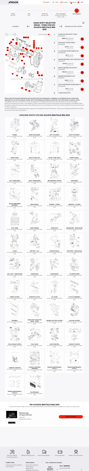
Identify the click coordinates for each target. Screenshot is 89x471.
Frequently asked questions (14, 465)
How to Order (10, 466)
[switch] (49, 34)
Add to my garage (71, 416)
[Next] (60, 26)
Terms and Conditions (32, 465)
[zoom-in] (15, 34)
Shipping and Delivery (32, 470)
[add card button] (82, 39)
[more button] (79, 39)
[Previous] (28, 26)
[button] (83, 22)
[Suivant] (17, 422)
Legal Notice (29, 468)
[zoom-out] (6, 34)
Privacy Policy (29, 466)
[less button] (75, 39)
